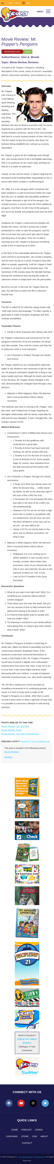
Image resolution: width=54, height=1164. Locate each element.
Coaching (12, 1136)
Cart (28, 3)
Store (25, 1136)
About (44, 1136)
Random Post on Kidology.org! (35, 741)
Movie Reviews (11, 752)
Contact (27, 1143)
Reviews (8, 757)
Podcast (26, 1129)
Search (3, 3)
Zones (39, 1129)
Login (10, 3)
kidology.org (39, 1157)
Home (14, 1129)
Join (17, 3)
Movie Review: (15, 726)
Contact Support (26, 1157)
